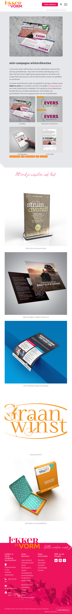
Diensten (41, 560)
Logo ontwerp (26, 560)
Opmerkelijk (42, 568)
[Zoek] (60, 5)
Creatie (24, 590)
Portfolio (41, 565)
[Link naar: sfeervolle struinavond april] (36, 216)
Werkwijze (42, 563)
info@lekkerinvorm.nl (13, 588)
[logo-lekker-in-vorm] (13, 4)
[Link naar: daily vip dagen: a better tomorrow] (36, 285)
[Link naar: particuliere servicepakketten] (36, 491)
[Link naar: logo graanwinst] (36, 423)
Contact (41, 570)
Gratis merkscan (50, 4)
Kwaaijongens (34, 608)
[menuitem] (60, 4)
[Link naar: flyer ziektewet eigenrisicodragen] (36, 354)
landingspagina (53, 86)
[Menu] (64, 4)
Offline (23, 592)
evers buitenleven (15, 156)
